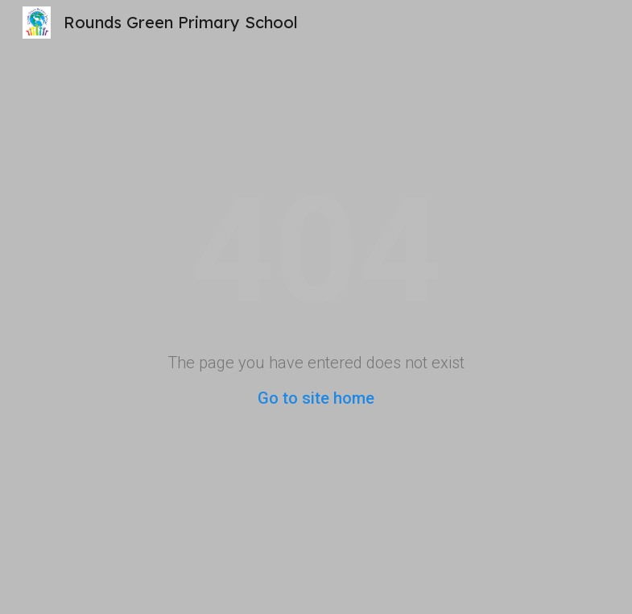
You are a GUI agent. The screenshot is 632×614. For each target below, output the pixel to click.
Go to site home (316, 398)
